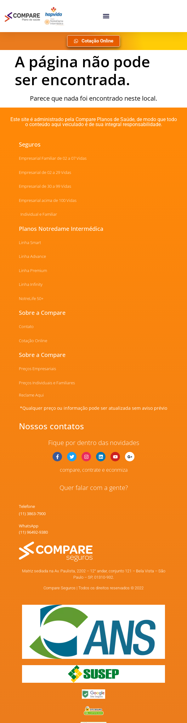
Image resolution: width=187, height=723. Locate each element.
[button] (106, 16)
